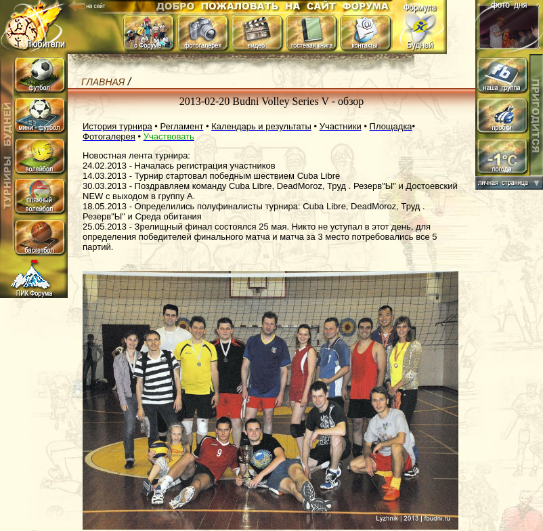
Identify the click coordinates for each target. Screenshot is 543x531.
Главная (103, 82)
